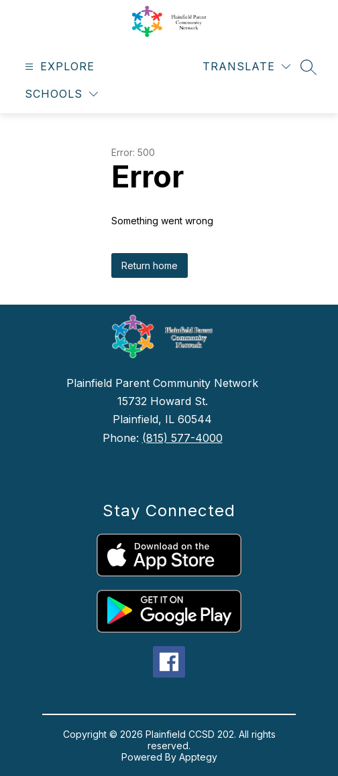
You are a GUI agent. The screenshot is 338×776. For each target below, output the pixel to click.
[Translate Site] (246, 66)
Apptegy (198, 757)
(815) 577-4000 (182, 438)
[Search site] (308, 67)
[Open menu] (58, 66)
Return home (149, 265)
